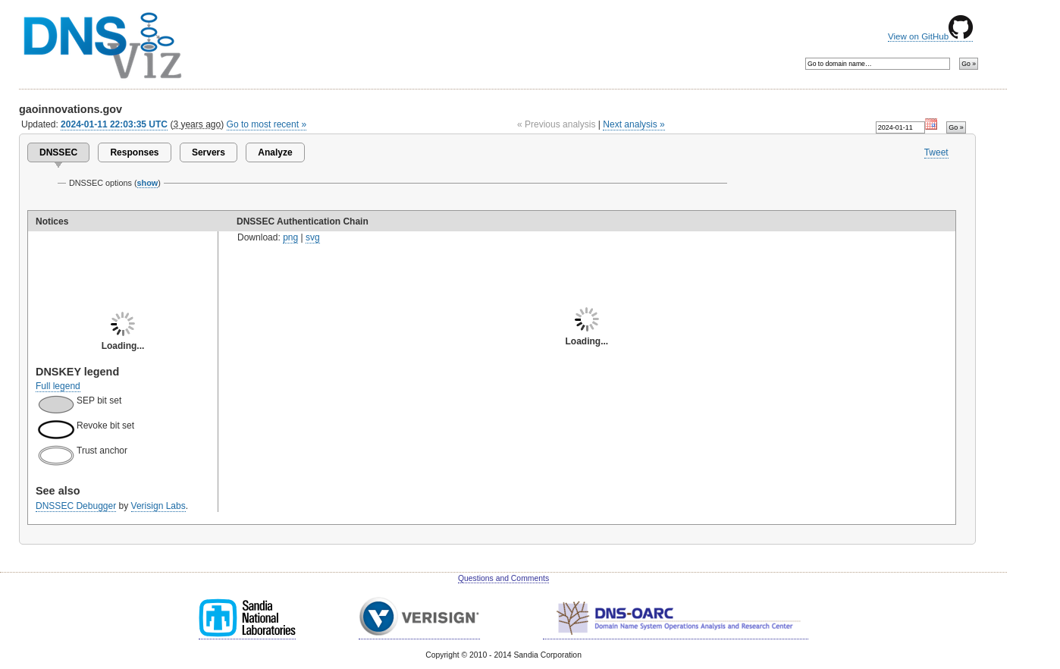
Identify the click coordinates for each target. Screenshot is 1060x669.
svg (313, 237)
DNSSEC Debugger (76, 506)
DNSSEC (58, 152)
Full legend (58, 386)
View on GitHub (930, 36)
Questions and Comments (503, 578)
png (290, 237)
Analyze (275, 152)
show (147, 182)
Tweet (936, 152)
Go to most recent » (267, 124)
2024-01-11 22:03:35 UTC (114, 124)
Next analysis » (633, 124)
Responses (134, 152)
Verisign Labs (158, 506)
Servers (208, 152)
